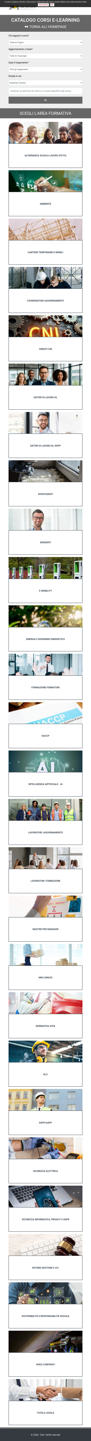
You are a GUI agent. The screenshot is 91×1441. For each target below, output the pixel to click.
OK (52, 5)
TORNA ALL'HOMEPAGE (45, 27)
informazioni (43, 5)
